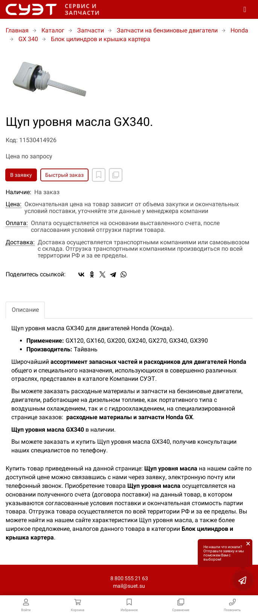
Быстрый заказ (64, 175)
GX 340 (28, 39)
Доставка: (20, 242)
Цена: (13, 204)
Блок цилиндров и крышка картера (100, 39)
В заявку (21, 175)
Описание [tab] (25, 309)
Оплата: (17, 223)
